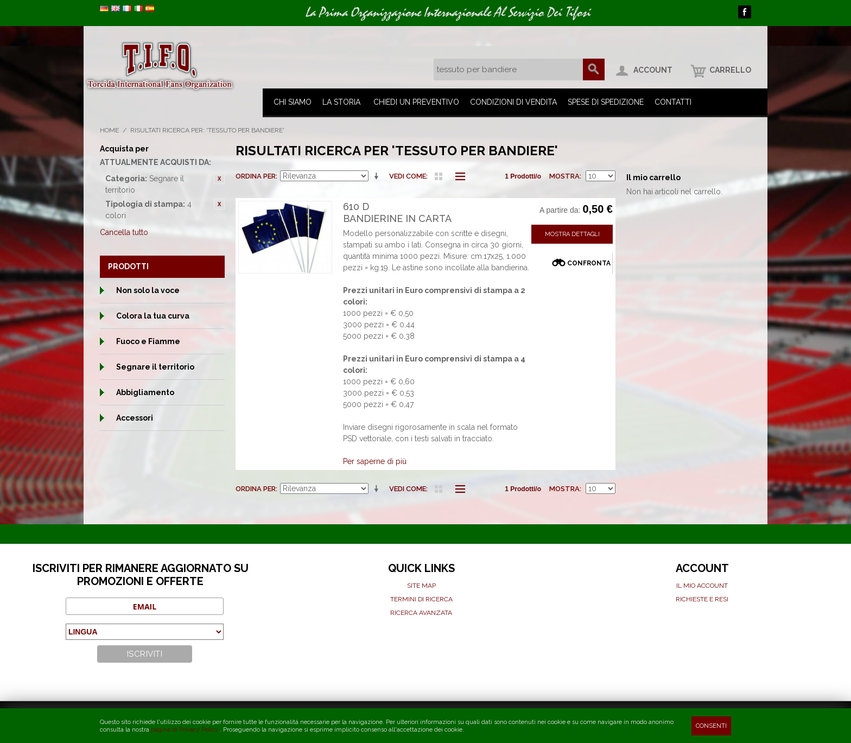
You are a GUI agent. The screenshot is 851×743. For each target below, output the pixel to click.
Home (109, 130)
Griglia (438, 176)
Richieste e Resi (702, 599)
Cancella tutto (124, 232)
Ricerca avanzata (421, 613)
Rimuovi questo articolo (219, 178)
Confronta (589, 263)
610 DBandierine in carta (397, 212)
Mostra (564, 176)
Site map (421, 585)
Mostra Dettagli (572, 234)
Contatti (673, 102)
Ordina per (256, 176)
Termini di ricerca (421, 599)
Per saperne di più (375, 461)
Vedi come (407, 176)
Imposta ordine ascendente (378, 176)
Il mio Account (702, 585)
